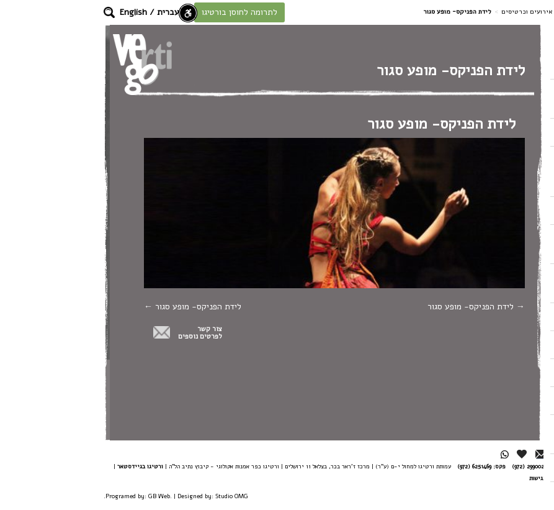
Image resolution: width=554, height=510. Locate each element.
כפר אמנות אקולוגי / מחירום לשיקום (501, 171)
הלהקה (514, 132)
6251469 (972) (395, 466)
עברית (89, 12)
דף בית (492, 11)
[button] (30, 12)
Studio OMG (152, 496)
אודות (516, 316)
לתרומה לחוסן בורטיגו (161, 12)
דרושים (514, 492)
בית (519, 65)
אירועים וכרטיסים (447, 11)
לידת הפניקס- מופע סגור (397, 306)
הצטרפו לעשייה (513, 98)
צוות (518, 344)
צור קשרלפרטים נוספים (121, 333)
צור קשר (512, 372)
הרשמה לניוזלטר (511, 434)
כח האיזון (510, 210)
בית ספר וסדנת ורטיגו (501, 244)
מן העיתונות (506, 467)
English (54, 12)
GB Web (80, 496)
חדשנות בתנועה (500, 400)
